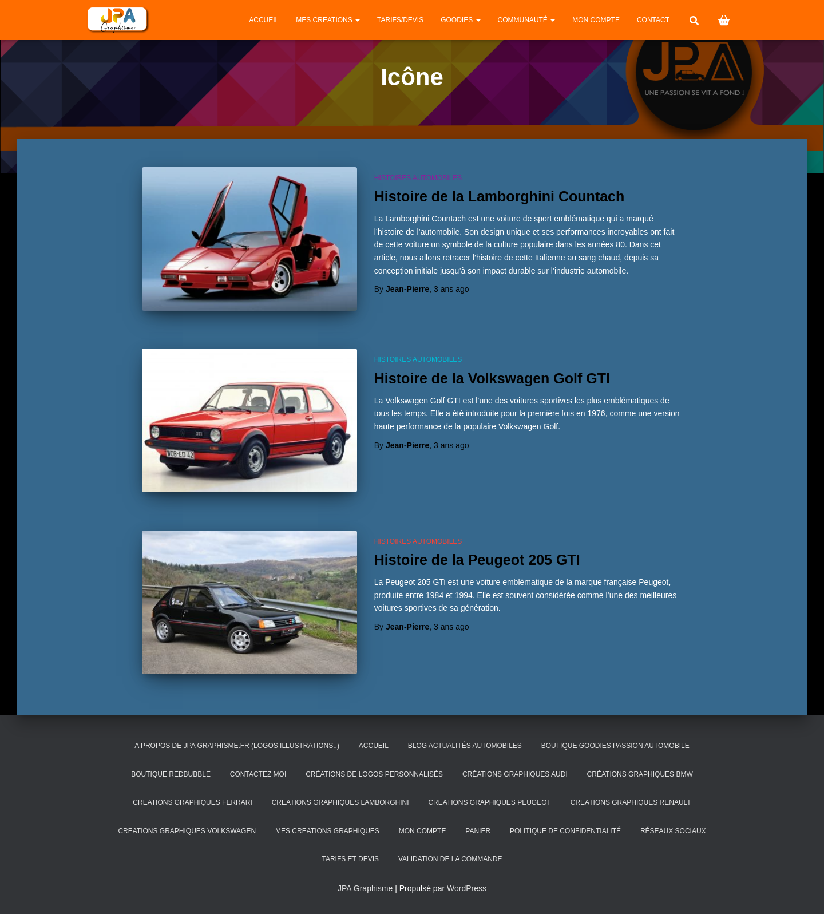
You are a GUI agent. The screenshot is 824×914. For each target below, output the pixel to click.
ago (451, 289)
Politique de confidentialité (565, 831)
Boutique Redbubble (171, 774)
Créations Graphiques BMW (640, 774)
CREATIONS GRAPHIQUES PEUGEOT (489, 802)
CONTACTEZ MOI (258, 774)
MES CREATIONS (328, 20)
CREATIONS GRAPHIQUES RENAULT (631, 802)
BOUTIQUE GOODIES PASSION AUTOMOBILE (615, 746)
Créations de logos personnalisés (374, 774)
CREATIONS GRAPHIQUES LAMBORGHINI (340, 802)
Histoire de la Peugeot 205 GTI (477, 560)
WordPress (466, 888)
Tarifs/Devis (400, 20)
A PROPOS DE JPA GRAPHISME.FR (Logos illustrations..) (236, 746)
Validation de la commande (450, 859)
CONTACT (653, 20)
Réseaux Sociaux (673, 831)
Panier (477, 831)
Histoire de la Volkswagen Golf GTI (492, 378)
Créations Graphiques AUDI (515, 774)
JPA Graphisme (365, 888)
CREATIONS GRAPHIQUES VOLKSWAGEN (187, 831)
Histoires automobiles (418, 178)
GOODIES (460, 20)
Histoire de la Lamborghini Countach (499, 196)
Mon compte (596, 20)
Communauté (527, 20)
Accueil (264, 20)
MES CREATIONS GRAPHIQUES (327, 831)
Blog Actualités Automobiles (465, 746)
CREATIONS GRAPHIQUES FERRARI (192, 802)
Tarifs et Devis (350, 859)
